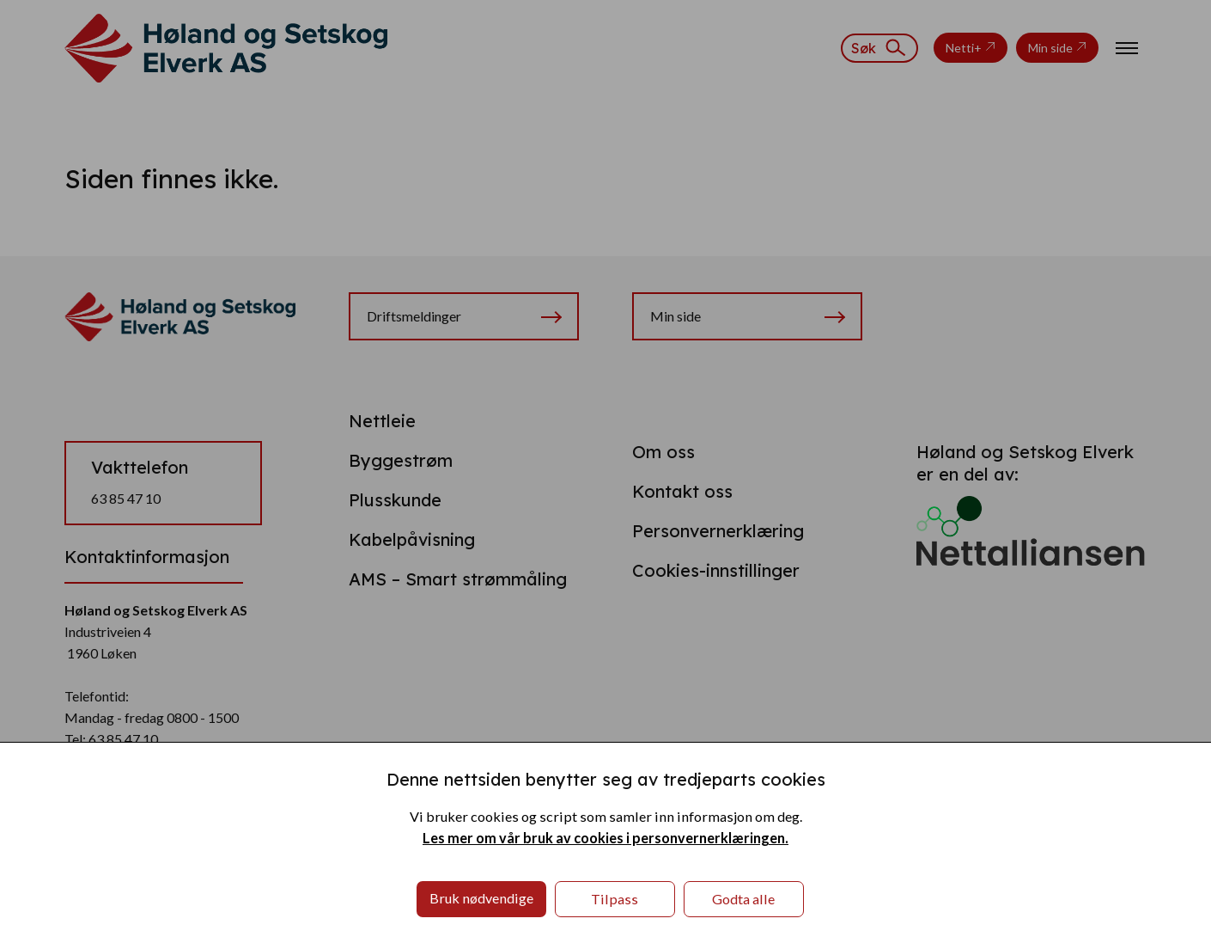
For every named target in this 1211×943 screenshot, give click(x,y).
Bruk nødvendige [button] (481, 898)
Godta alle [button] (743, 899)
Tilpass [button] (614, 899)
